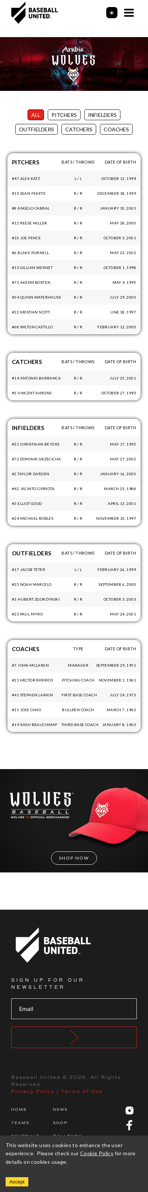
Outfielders (36, 129)
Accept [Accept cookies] (17, 1182)
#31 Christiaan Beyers (35, 444)
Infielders (102, 115)
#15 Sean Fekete (28, 193)
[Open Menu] (129, 12)
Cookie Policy (96, 1153)
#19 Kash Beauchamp (34, 724)
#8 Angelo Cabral (31, 208)
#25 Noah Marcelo (31, 584)
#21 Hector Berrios (32, 680)
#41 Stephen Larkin (32, 695)
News (60, 1109)
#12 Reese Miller (29, 223)
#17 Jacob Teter (28, 569)
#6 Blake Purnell (30, 252)
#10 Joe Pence (26, 238)
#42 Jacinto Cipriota (33, 488)
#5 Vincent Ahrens (32, 393)
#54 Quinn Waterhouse (36, 297)
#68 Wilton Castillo (32, 327)
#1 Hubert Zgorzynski (36, 599)
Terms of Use (82, 1091)
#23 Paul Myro (27, 614)
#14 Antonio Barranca (36, 378)
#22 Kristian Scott (31, 312)
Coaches (116, 129)
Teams (20, 1122)
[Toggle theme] (111, 12)
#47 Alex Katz (26, 178)
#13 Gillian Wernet (32, 267)
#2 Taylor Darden (30, 474)
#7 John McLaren (30, 665)
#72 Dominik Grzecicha (36, 459)
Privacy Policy (32, 1091)
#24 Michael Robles (32, 518)
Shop (60, 1122)
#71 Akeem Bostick (31, 282)
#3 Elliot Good (27, 503)
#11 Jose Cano (26, 709)
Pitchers (64, 115)
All (35, 115)
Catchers (78, 129)
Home (19, 1109)
